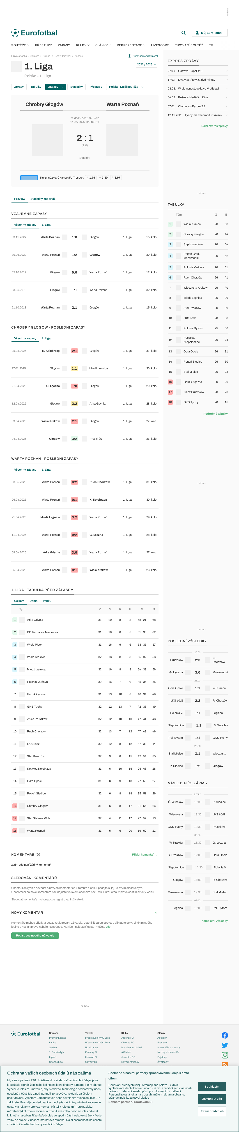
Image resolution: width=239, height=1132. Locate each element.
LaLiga (52, 959)
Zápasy (64, 45)
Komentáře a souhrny (169, 964)
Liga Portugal (56, 988)
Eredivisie (54, 993)
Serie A (53, 964)
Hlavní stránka (19, 56)
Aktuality (162, 954)
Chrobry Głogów (44, 104)
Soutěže (20, 45)
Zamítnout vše (212, 1098)
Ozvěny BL (91, 978)
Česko (52, 1035)
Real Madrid (127, 988)
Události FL (91, 973)
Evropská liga (56, 1002)
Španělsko (55, 1064)
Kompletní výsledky (215, 921)
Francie (53, 1050)
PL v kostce (91, 964)
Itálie (51, 1055)
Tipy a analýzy (165, 993)
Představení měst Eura (97, 959)
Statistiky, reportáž (42, 198)
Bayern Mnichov (130, 978)
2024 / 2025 (146, 64)
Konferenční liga (57, 1007)
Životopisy (163, 978)
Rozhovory (163, 988)
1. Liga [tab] (46, 224)
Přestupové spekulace (97, 993)
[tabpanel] (85, 259)
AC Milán (126, 968)
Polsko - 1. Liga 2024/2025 (57, 56)
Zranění (89, 997)
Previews (162, 959)
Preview (19, 198)
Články (161, 949)
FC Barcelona (128, 983)
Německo (54, 1059)
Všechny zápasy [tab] (25, 224)
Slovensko (55, 1040)
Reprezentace (131, 45)
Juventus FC (128, 973)
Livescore (160, 45)
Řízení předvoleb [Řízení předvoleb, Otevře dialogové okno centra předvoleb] (212, 1111)
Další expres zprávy (214, 126)
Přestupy (43, 45)
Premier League (57, 954)
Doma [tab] (33, 512)
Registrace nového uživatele (35, 847)
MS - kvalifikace (57, 1012)
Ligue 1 (53, 973)
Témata (89, 949)
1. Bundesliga (56, 968)
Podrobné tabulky (215, 413)
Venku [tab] (47, 512)
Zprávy (19, 86)
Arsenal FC (127, 954)
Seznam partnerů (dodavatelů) (130, 1102)
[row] (85, 235)
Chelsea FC (127, 959)
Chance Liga (56, 978)
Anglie (52, 1045)
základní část (79, 118)
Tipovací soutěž (189, 45)
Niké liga (53, 983)
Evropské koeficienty (96, 983)
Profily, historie (165, 983)
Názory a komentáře (168, 968)
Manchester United (131, 964)
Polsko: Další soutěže (126, 86)
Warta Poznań (122, 104)
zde (108, 838)
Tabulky (36, 86)
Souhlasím (212, 1086)
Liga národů (55, 1017)
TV (211, 45)
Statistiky (76, 86)
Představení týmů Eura (97, 954)
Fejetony (162, 973)
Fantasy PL (91, 968)
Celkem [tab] (19, 512)
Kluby (83, 45)
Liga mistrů (55, 997)
